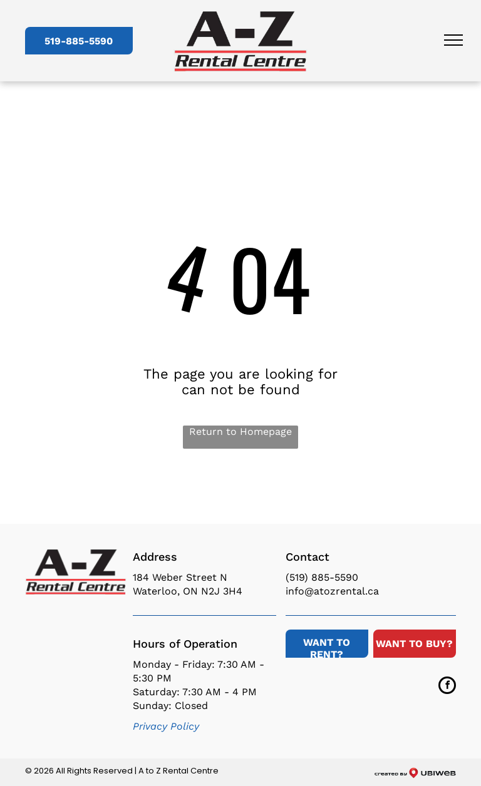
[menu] (453, 40)
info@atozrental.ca (332, 591)
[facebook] (447, 686)
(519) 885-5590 (322, 577)
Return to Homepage (240, 431)
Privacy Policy (166, 726)
